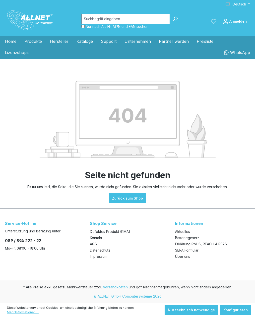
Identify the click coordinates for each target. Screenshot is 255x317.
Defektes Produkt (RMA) (110, 231)
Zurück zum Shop (127, 198)
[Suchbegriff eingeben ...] (125, 19)
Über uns (182, 256)
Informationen (189, 223)
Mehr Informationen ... (23, 312)
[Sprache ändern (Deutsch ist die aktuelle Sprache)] (238, 4)
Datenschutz (100, 250)
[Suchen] (175, 19)
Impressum (98, 256)
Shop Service (103, 223)
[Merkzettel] (214, 21)
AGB (93, 244)
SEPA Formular (186, 250)
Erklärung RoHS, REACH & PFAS (201, 244)
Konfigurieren (235, 310)
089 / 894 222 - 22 (23, 240)
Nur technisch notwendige (191, 310)
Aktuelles (182, 231)
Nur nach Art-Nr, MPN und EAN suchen (117, 26)
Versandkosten (115, 287)
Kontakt (96, 238)
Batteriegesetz (187, 238)
